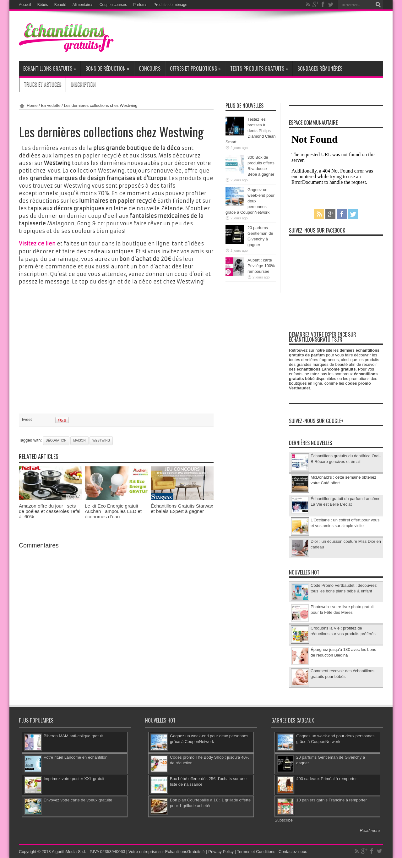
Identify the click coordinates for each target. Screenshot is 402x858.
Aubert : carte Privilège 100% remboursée (261, 266)
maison (79, 440)
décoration (56, 440)
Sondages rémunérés (319, 68)
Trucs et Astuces (42, 84)
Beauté (60, 5)
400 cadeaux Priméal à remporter (326, 778)
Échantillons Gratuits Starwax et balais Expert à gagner (182, 508)
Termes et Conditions (256, 851)
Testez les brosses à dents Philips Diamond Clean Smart (250, 130)
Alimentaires (83, 5)
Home (32, 105)
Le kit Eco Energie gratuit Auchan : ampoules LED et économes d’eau (113, 511)
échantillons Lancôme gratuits (326, 369)
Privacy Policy (221, 851)
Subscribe (283, 820)
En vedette (51, 105)
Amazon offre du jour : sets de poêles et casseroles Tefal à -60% (49, 511)
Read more (370, 830)
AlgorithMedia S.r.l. (69, 851)
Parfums (140, 5)
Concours (149, 68)
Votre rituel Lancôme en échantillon (75, 757)
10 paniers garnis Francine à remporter (331, 800)
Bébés (42, 5)
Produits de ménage (170, 5)
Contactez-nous (293, 851)
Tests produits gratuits (259, 68)
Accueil (25, 5)
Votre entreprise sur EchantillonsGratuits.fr (166, 851)
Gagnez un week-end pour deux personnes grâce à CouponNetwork (249, 201)
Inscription (83, 84)
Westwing (101, 440)
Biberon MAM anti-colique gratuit (73, 736)
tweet (27, 419)
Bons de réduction (107, 68)
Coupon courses (113, 5)
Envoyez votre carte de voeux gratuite (78, 800)
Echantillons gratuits (49, 68)
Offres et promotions (195, 68)
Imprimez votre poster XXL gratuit (74, 778)
